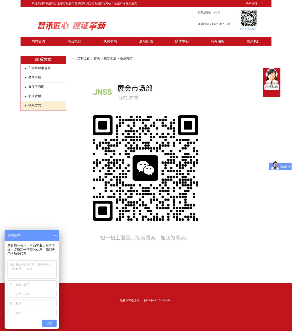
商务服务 (217, 41)
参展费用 (33, 96)
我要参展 (110, 41)
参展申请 (33, 77)
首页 (97, 58)
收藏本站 (119, 3)
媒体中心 (182, 41)
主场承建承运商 (38, 68)
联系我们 (251, 3)
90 (215, 12)
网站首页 (38, 41)
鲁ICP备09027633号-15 (157, 300)
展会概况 (74, 41)
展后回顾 (146, 41)
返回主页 (131, 3)
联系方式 (33, 105)
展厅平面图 (34, 86)
